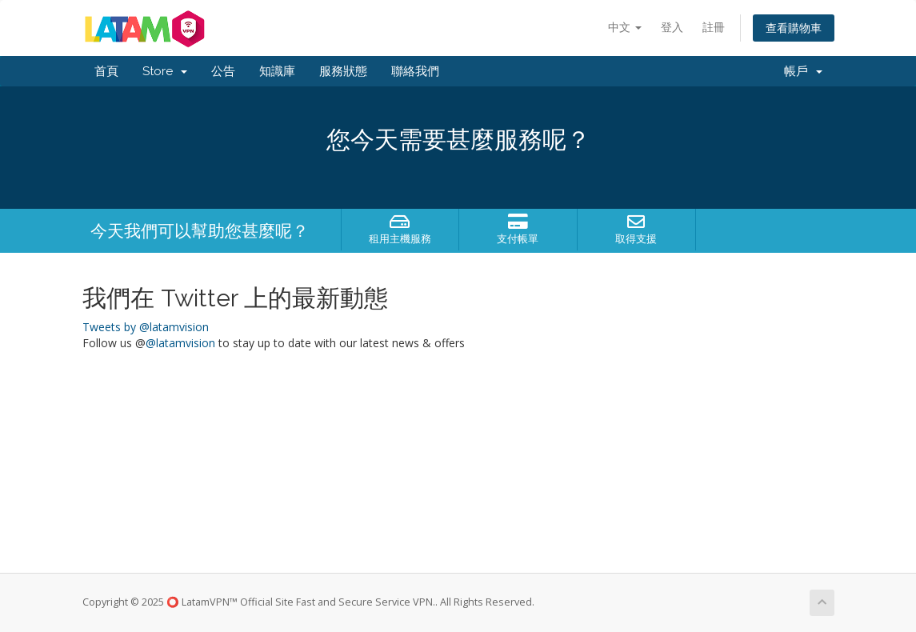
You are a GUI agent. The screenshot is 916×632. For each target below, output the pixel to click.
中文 (625, 26)
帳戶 (803, 71)
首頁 (106, 71)
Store (164, 71)
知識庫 (277, 71)
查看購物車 (794, 27)
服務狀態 (343, 71)
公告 (223, 71)
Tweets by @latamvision (145, 326)
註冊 (713, 26)
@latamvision (180, 342)
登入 (672, 26)
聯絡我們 (415, 71)
